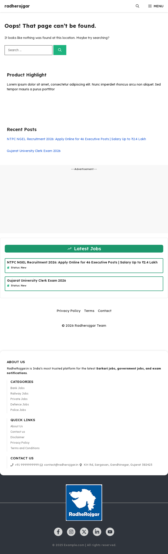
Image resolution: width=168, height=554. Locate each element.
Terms (89, 311)
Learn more (21, 102)
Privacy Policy (69, 311)
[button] (137, 6)
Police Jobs (18, 410)
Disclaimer (17, 437)
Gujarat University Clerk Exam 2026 (34, 151)
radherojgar (17, 6)
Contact (104, 311)
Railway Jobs (19, 393)
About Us (16, 426)
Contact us (17, 431)
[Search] (59, 50)
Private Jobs (18, 399)
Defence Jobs (19, 404)
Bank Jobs (17, 388)
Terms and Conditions (25, 448)
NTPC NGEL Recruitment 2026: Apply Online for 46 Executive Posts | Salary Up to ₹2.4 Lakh (76, 139)
